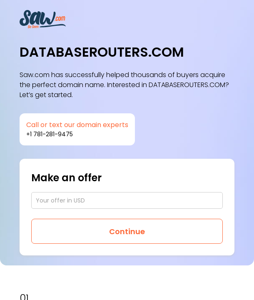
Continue (127, 231)
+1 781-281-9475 (49, 134)
